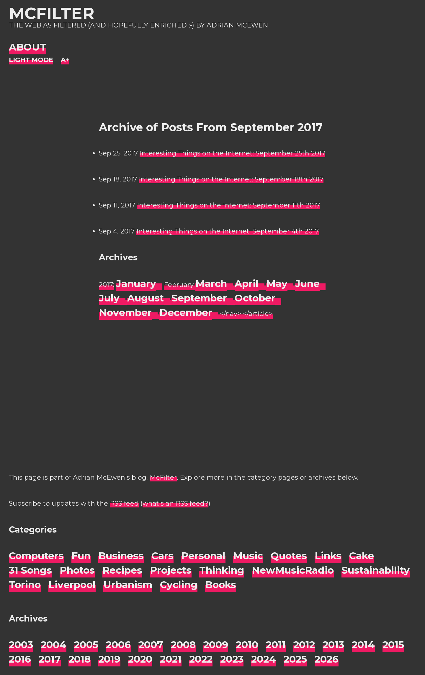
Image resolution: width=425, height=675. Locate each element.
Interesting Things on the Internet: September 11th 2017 (228, 205)
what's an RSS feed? (175, 503)
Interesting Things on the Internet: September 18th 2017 (231, 179)
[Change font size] (65, 60)
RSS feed (124, 503)
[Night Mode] (31, 60)
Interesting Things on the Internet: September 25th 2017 (232, 153)
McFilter (51, 13)
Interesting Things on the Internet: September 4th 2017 (227, 231)
